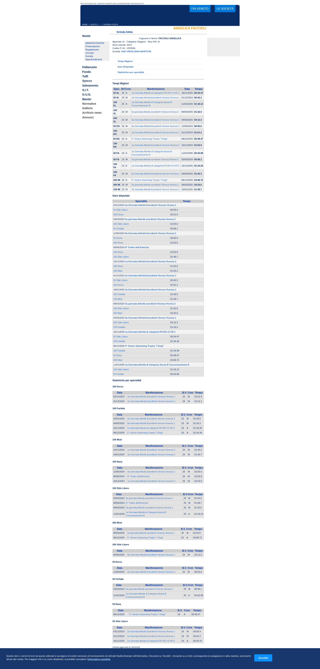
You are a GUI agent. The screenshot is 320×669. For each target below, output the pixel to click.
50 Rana (117, 355)
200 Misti (117, 313)
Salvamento (90, 85)
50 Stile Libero (120, 210)
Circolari (90, 53)
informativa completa (99, 659)
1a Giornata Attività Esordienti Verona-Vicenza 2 (156, 145)
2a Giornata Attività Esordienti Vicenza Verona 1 (151, 396)
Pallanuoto (89, 67)
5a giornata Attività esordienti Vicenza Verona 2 (155, 112)
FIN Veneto (200, 8)
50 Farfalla (118, 228)
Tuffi (85, 76)
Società (89, 56)
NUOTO (94, 24)
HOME (85, 24)
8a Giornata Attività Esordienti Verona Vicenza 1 (155, 120)
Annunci (88, 117)
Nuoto (86, 36)
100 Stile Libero (121, 224)
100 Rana (118, 242)
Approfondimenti (94, 59)
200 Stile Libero (121, 322)
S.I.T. (85, 90)
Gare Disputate (125, 67)
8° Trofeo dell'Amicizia (138, 476)
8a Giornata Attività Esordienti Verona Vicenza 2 (155, 126)
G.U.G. (86, 94)
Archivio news (92, 112)
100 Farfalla (119, 294)
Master (86, 99)
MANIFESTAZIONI (95, 43)
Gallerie (87, 108)
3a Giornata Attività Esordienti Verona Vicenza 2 (155, 189)
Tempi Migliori (125, 61)
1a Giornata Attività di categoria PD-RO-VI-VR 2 (155, 93)
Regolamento (92, 49)
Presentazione (93, 46)
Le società (225, 8)
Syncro (87, 81)
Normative (89, 103)
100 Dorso (118, 214)
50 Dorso (117, 238)
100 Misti (117, 271)
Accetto (263, 657)
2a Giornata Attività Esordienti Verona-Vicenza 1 (156, 97)
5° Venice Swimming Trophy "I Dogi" (150, 139)
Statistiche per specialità (131, 72)
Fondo (86, 71)
